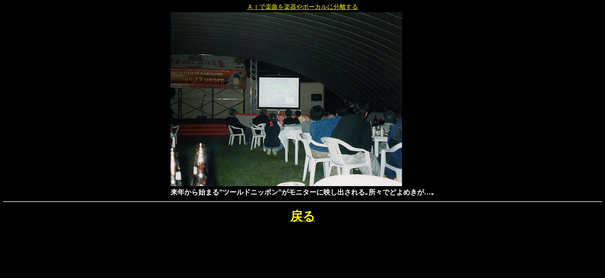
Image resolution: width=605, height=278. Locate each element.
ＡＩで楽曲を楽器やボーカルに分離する (302, 6)
